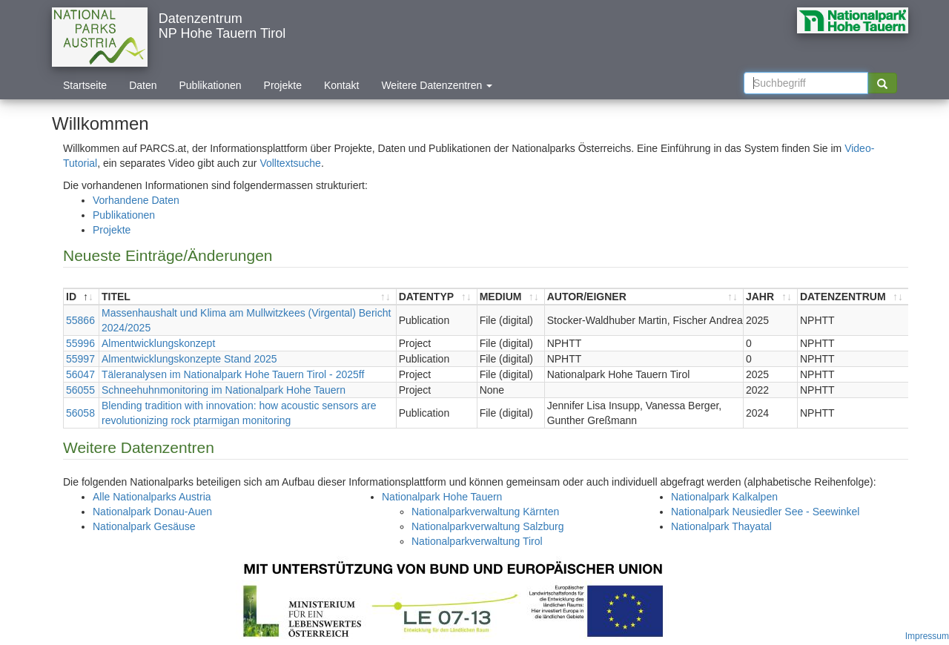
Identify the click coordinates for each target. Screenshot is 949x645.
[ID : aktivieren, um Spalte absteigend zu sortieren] (81, 296)
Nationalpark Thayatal (721, 526)
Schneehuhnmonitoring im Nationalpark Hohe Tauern (223, 390)
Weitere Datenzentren (436, 85)
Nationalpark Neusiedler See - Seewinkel (765, 511)
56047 (80, 374)
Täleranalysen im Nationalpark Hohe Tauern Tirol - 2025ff (233, 374)
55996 (80, 343)
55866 (80, 320)
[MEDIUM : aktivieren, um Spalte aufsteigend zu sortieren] (511, 296)
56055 (80, 390)
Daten (142, 85)
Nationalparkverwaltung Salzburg (487, 526)
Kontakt (341, 85)
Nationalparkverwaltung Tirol (477, 541)
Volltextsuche (290, 163)
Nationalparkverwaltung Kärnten (485, 511)
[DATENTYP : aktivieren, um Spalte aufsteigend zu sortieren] (437, 296)
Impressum (927, 636)
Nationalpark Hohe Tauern (442, 497)
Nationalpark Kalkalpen (724, 497)
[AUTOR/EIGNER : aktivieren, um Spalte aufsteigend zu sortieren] (644, 296)
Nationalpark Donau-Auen (152, 511)
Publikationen (210, 85)
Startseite (85, 85)
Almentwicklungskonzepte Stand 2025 (189, 359)
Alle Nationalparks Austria (152, 497)
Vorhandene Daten (136, 200)
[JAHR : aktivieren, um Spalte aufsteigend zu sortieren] (771, 296)
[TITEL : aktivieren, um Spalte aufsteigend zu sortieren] (248, 296)
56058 (80, 413)
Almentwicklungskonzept (158, 343)
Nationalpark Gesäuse (144, 526)
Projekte (283, 85)
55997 (80, 359)
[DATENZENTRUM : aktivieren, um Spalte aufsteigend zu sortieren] (853, 296)
